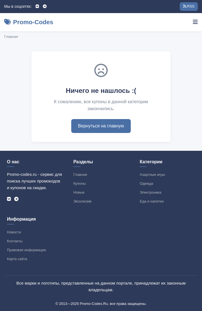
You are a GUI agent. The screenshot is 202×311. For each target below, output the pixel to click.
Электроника (150, 192)
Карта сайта (17, 259)
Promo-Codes (28, 22)
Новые (79, 192)
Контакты (15, 241)
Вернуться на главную (101, 126)
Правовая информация (26, 250)
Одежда (146, 183)
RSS (188, 6)
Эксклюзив (82, 201)
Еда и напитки (152, 201)
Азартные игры (152, 174)
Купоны (79, 183)
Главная (11, 36)
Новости (14, 232)
